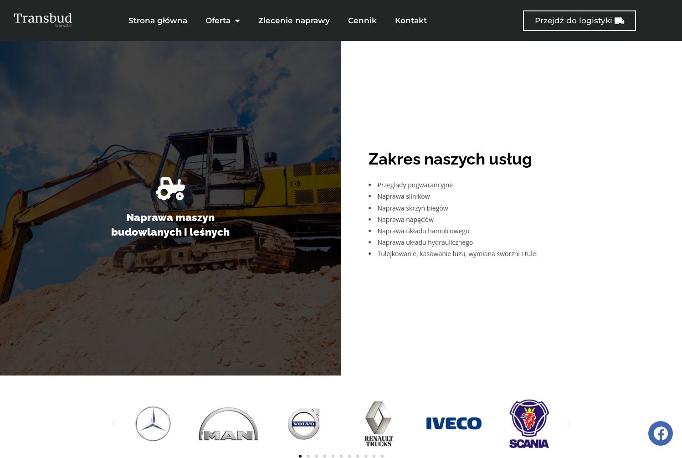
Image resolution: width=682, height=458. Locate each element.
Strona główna (157, 20)
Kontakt (411, 20)
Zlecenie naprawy (294, 20)
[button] (113, 416)
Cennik (362, 20)
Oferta (222, 20)
